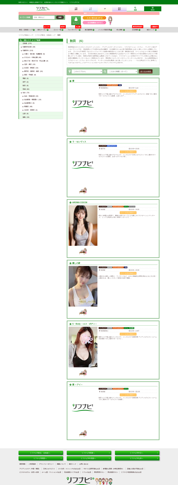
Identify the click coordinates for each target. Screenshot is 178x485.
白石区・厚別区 (29, 68)
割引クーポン (44, 29)
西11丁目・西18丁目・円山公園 (34, 61)
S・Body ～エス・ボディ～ (83, 324)
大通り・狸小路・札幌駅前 (33, 54)
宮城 (24, 89)
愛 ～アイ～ (76, 385)
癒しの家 (75, 263)
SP (105, 8)
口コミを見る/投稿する (128, 91)
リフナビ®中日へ (144, 453)
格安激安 (119, 8)
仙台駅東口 (28, 103)
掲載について (61, 464)
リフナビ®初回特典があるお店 (131, 472)
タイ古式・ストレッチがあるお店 (69, 469)
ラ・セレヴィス (78, 142)
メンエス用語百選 (105, 30)
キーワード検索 (25, 17)
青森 (24, 78)
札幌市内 (26, 50)
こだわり (90, 8)
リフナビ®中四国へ (95, 458)
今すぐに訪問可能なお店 (92, 469)
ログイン (76, 20)
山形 (24, 113)
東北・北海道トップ (26, 30)
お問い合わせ (83, 464)
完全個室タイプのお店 (71, 472)
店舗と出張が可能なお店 (135, 469)
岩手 (24, 82)
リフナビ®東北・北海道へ (45, 453)
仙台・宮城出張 (29, 96)
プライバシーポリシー (46, 464)
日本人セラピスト (49, 469)
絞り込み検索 (146, 71)
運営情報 (22, 464)
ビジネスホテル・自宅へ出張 (29, 472)
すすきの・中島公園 (31, 57)
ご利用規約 (32, 464)
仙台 (24, 93)
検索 (59, 17)
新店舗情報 (89, 30)
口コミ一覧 (60, 29)
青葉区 (26, 106)
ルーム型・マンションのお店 (51, 472)
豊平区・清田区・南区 (31, 71)
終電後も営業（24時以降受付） (113, 469)
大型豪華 (76, 8)
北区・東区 (28, 64)
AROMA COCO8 (78, 202)
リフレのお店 (86, 472)
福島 (24, 117)
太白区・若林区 (29, 110)
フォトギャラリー (74, 29)
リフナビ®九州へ (144, 458)
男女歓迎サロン (113, 472)
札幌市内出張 (27, 47)
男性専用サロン (99, 472)
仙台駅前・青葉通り (31, 99)
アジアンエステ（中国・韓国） (29, 469)
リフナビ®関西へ (47, 458)
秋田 (24, 85)
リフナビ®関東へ (96, 453)
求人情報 (120, 30)
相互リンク (153, 29)
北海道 (25, 43)
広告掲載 (136, 30)
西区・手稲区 (28, 75)
